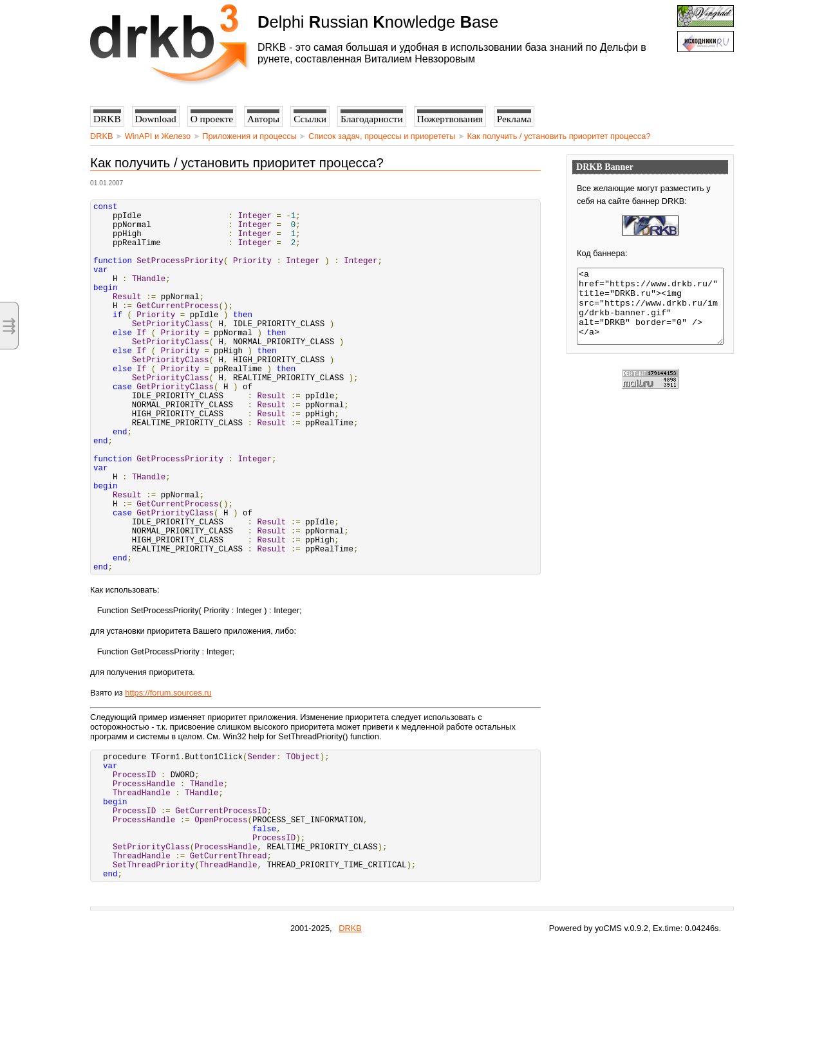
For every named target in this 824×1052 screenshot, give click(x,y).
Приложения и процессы (249, 136)
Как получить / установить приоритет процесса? (559, 136)
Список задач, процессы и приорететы (382, 136)
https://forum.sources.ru (168, 772)
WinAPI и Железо (158, 136)
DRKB (101, 136)
